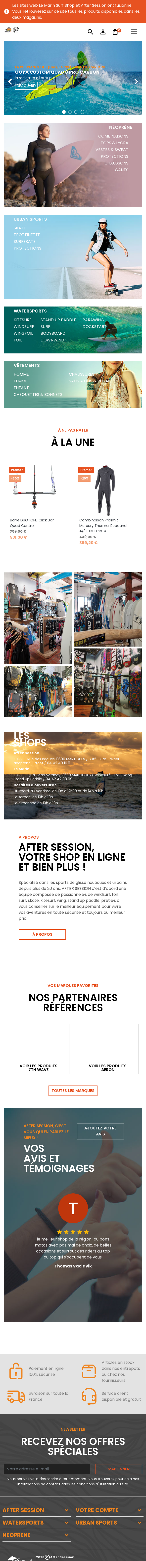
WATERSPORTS (23, 1523)
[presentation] (10, 78)
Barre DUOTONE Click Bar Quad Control (32, 523)
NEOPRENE (16, 1535)
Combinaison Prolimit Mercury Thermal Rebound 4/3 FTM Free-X (103, 525)
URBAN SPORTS (96, 1523)
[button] (64, 112)
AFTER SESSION (23, 1510)
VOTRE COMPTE (97, 1510)
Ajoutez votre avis (100, 1131)
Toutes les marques (73, 1090)
